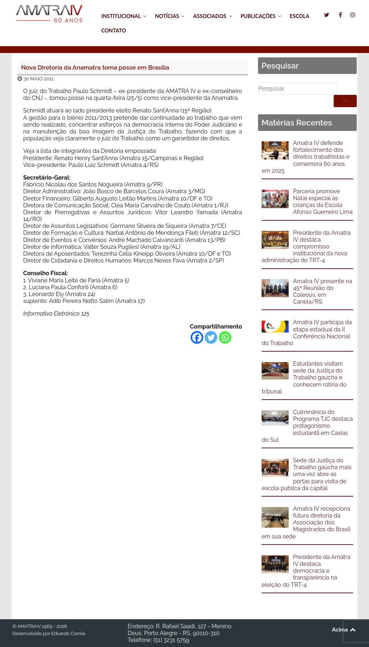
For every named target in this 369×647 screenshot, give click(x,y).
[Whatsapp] (225, 337)
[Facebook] (197, 337)
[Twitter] (211, 337)
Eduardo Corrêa (68, 633)
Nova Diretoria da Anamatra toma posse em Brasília (95, 67)
